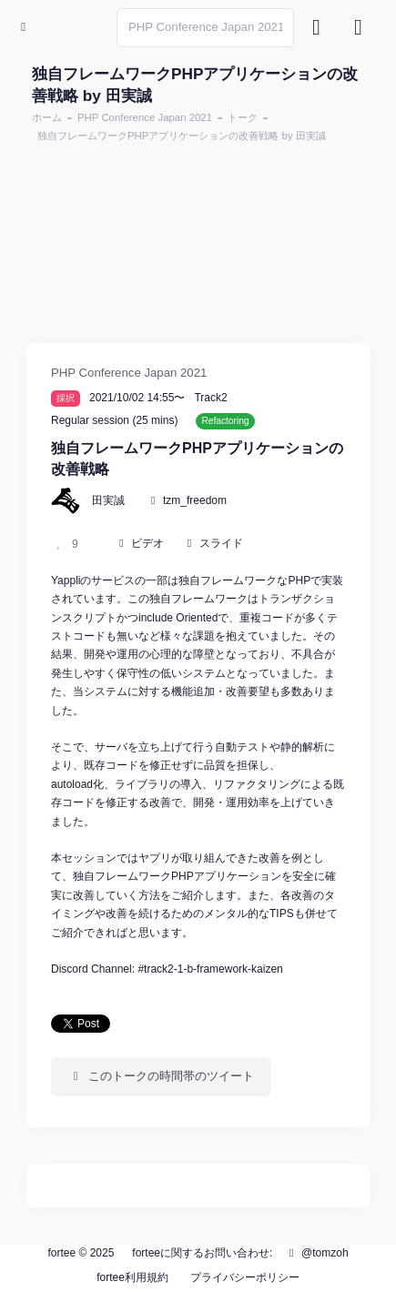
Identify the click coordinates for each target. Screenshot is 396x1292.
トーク (243, 117)
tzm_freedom (195, 500)
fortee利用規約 (132, 1277)
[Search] (205, 27)
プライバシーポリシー (245, 1277)
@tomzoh (317, 1253)
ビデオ (147, 543)
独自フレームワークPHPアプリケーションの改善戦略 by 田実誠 (181, 135)
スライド (221, 543)
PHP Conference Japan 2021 (144, 117)
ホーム (47, 117)
